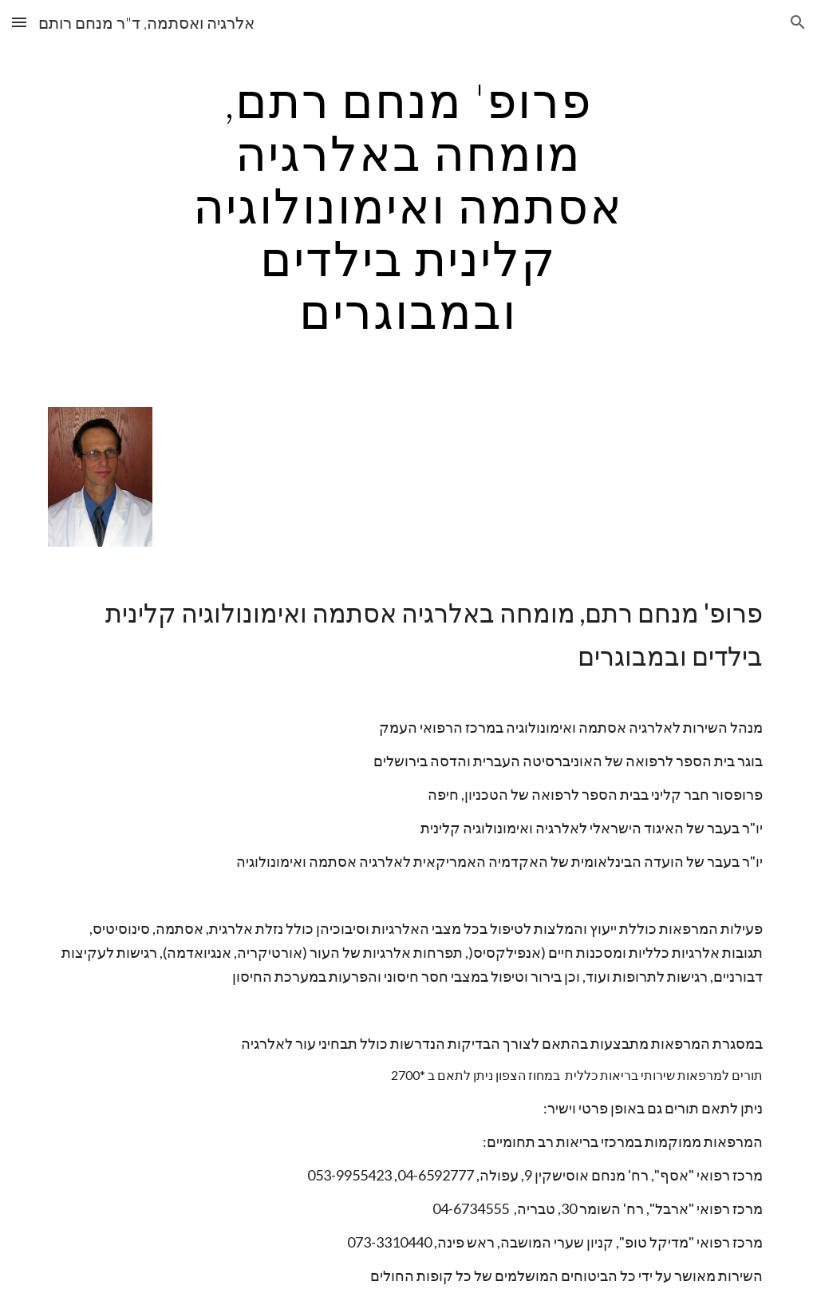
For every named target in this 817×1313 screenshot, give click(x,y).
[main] (408, 205)
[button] (19, 22)
